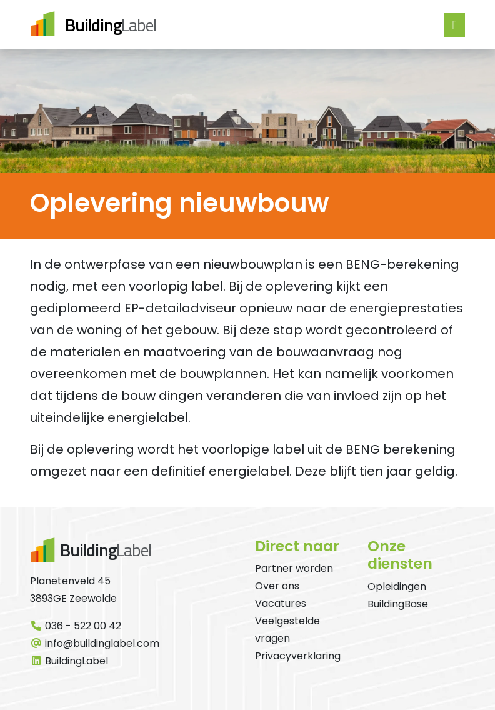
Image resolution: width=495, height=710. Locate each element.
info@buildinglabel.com (94, 643)
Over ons (277, 586)
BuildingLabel (69, 661)
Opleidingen (397, 586)
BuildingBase (398, 604)
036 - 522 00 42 (75, 626)
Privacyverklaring (298, 656)
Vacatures (280, 603)
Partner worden (294, 568)
